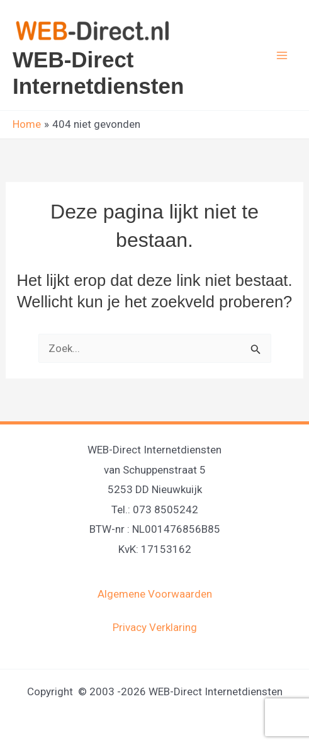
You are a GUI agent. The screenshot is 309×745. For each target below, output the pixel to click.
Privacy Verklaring (155, 627)
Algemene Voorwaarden (155, 594)
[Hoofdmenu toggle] (282, 55)
